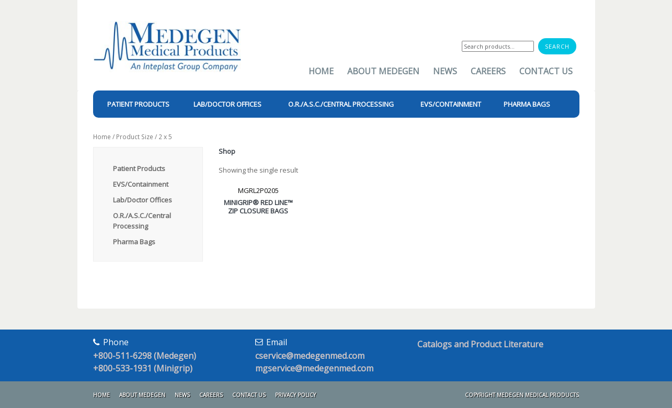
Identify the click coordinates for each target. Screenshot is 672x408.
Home (321, 71)
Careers (488, 71)
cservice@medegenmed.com (310, 355)
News (445, 71)
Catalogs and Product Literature (480, 344)
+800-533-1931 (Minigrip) (142, 368)
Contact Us (546, 71)
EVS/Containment (140, 184)
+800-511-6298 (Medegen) (144, 355)
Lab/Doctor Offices (142, 200)
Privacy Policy (295, 395)
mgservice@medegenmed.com (314, 368)
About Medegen (383, 71)
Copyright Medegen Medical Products (522, 395)
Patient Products (139, 168)
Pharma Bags (134, 241)
